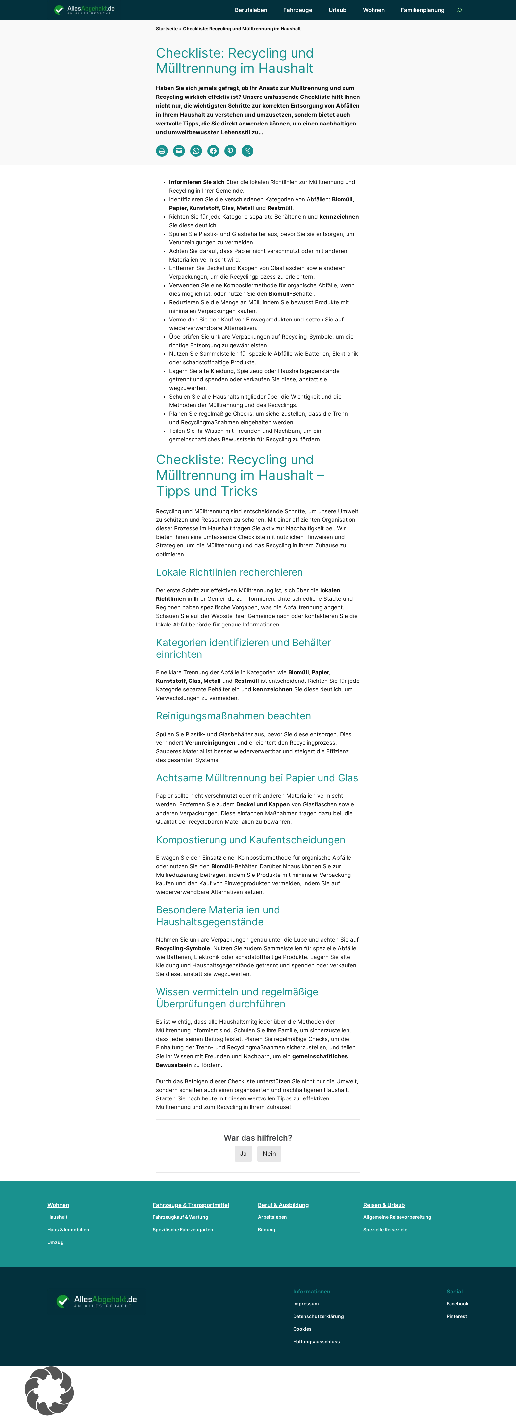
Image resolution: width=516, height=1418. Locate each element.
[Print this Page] (162, 151)
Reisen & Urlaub (384, 1205)
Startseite (167, 28)
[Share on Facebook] (213, 151)
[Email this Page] (179, 151)
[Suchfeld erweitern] (459, 10)
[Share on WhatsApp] (196, 151)
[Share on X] (247, 151)
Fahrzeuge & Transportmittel (191, 1205)
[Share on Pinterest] (230, 151)
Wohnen (58, 1205)
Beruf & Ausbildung (283, 1205)
